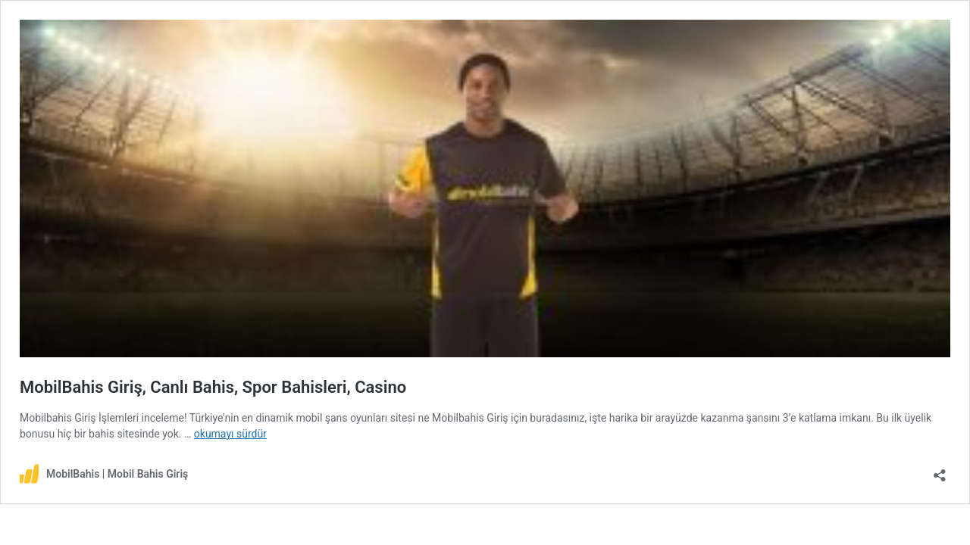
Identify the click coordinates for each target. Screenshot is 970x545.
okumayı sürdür (230, 434)
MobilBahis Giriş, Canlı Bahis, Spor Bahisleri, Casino (213, 387)
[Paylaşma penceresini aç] (939, 470)
